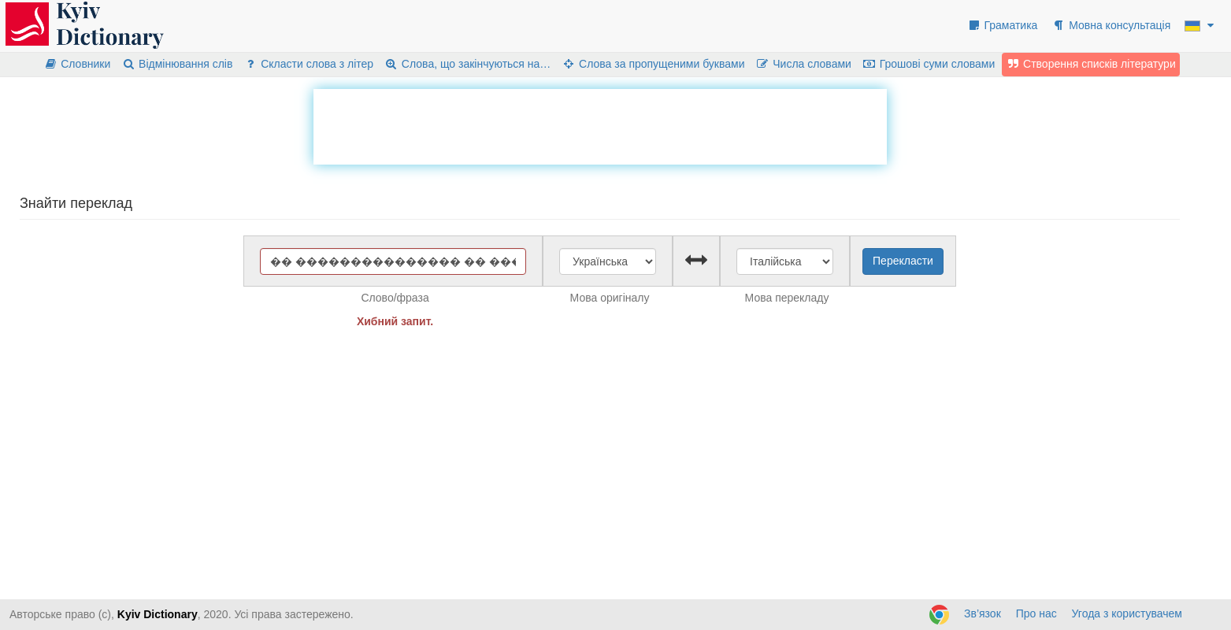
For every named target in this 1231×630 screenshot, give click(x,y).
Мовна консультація (1110, 25)
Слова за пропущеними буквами (653, 63)
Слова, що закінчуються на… (467, 63)
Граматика (1002, 25)
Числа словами (803, 63)
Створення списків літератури (1091, 63)
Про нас (1036, 613)
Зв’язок (982, 613)
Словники (76, 63)
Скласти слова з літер (308, 63)
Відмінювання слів (176, 63)
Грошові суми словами (929, 63)
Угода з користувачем (1127, 613)
